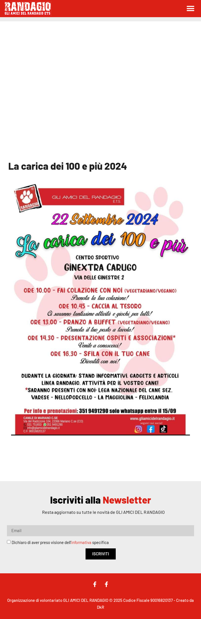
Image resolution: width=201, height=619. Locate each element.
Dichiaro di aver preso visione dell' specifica (60, 542)
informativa (81, 542)
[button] (190, 8)
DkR (100, 607)
